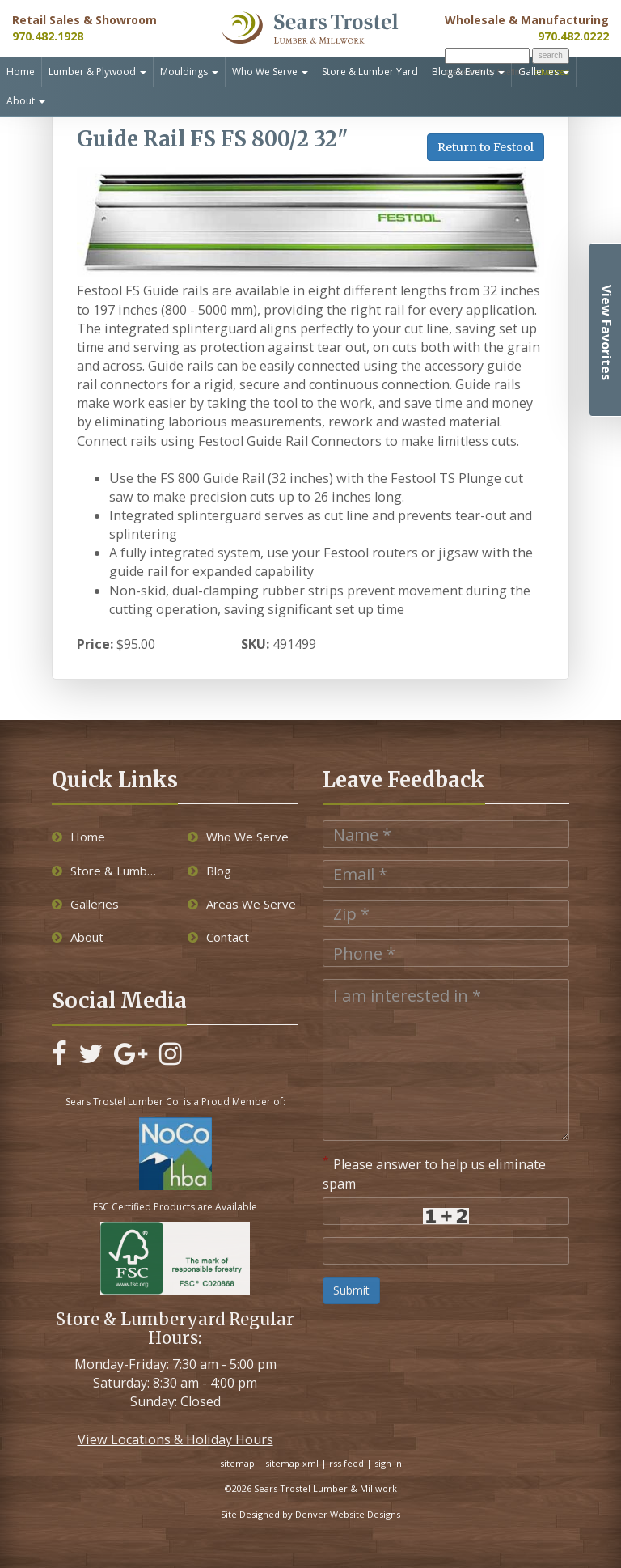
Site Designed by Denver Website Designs (310, 1514)
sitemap (237, 1463)
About (25, 101)
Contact (218, 937)
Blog (209, 870)
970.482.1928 (47, 36)
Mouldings (189, 71)
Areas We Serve (242, 904)
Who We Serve (270, 71)
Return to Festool (485, 147)
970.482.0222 (573, 36)
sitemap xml (292, 1463)
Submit (351, 1290)
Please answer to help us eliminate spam (434, 1173)
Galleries (543, 71)
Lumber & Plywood (97, 71)
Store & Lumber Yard (370, 71)
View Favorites (606, 332)
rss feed (346, 1463)
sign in (388, 1463)
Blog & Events (468, 71)
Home (20, 71)
